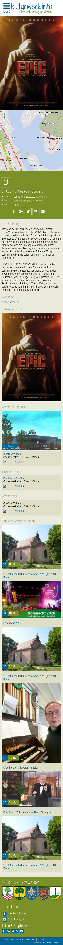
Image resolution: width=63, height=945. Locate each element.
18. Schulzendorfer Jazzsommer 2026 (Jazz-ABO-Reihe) (30, 576)
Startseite (37, 942)
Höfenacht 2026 (12, 623)
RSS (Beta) (47, 942)
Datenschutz (30, 940)
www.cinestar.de (10, 302)
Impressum (42, 940)
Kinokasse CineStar (14, 478)
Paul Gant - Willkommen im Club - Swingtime (28, 812)
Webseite (19, 461)
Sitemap (57, 942)
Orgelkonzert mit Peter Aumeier (20, 767)
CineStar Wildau (12, 454)
